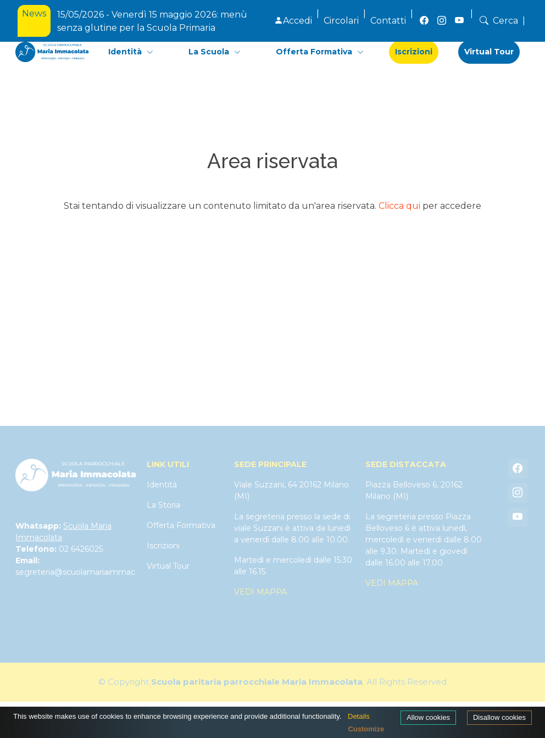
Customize (366, 729)
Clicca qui (399, 206)
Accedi (293, 20)
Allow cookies (428, 717)
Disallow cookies (499, 717)
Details (359, 716)
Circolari (341, 20)
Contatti (388, 20)
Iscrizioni (413, 52)
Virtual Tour (489, 52)
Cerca (497, 20)
